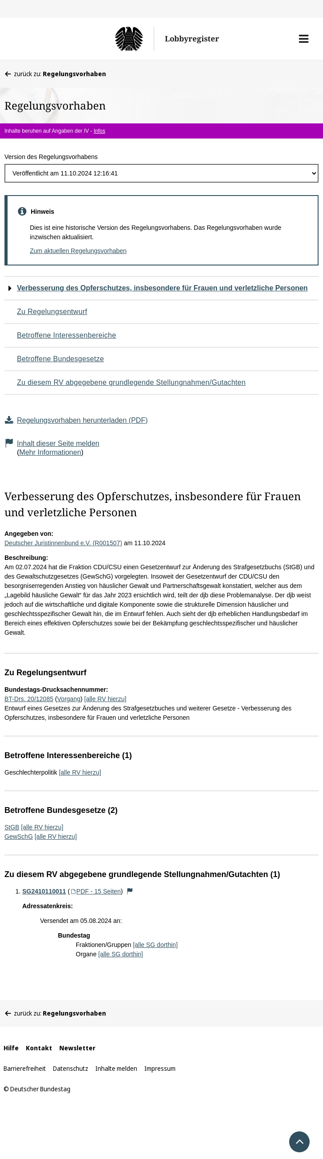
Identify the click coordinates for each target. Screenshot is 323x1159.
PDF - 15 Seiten (95, 891)
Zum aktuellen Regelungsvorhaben (78, 250)
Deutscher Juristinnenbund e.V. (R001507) (63, 543)
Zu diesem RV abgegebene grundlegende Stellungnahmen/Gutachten (131, 382)
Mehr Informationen (50, 452)
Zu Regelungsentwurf (52, 311)
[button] (303, 39)
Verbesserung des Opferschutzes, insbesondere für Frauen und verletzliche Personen (162, 288)
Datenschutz (70, 1068)
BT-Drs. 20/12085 (28, 698)
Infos (99, 131)
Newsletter (77, 1048)
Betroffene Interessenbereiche (66, 335)
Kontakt (39, 1048)
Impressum (160, 1068)
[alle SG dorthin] (155, 944)
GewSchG (18, 836)
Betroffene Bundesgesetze (60, 359)
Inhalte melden (116, 1068)
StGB (11, 827)
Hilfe (11, 1048)
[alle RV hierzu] (105, 698)
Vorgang (68, 698)
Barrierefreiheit (25, 1068)
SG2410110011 (44, 891)
